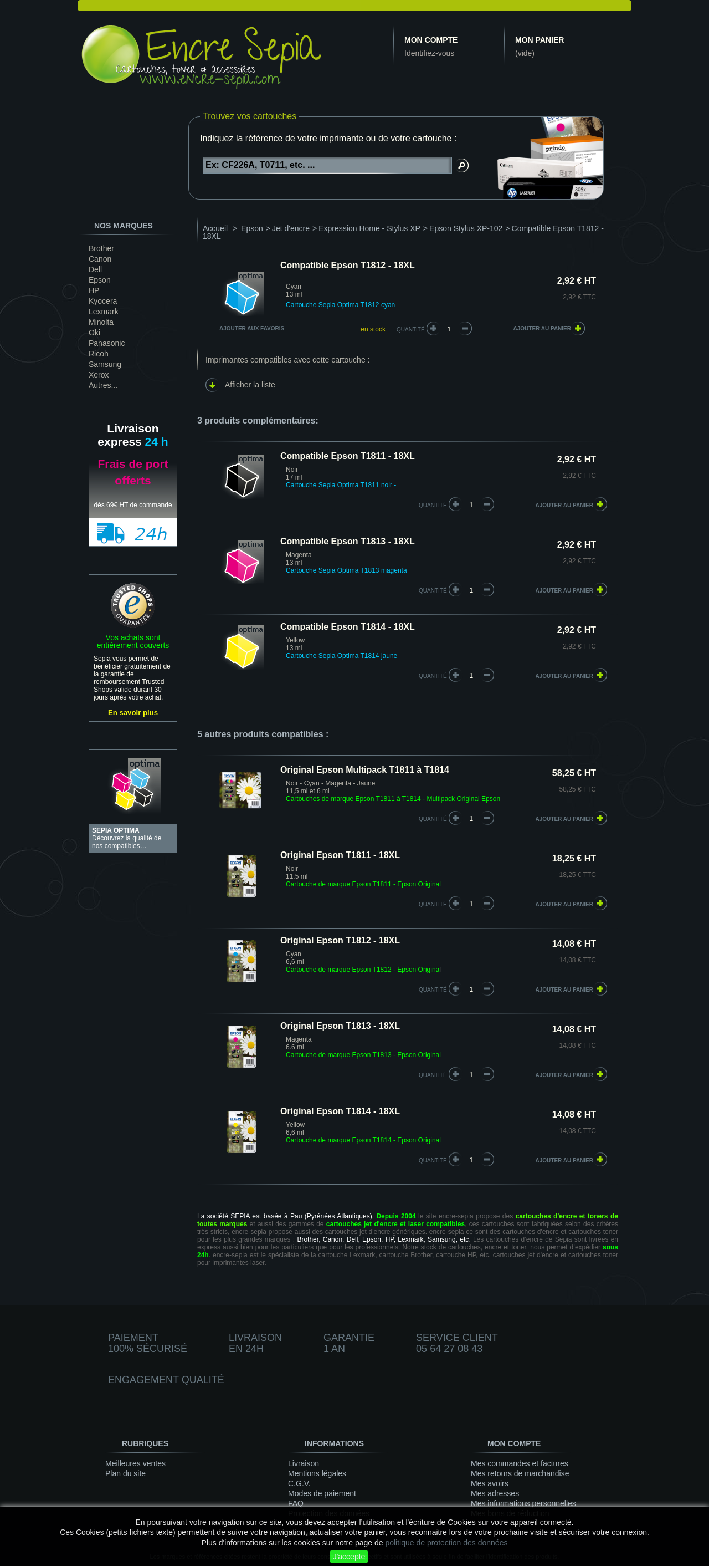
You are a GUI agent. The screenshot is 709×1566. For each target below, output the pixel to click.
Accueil (215, 228)
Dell (95, 269)
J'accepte (349, 1556)
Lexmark (104, 311)
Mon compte (431, 39)
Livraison (303, 1463)
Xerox (99, 374)
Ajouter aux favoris (251, 328)
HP (94, 290)
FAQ (296, 1503)
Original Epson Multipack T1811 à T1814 (364, 769)
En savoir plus (133, 712)
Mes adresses (495, 1493)
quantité (433, 505)
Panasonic (107, 343)
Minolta (101, 322)
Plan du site (125, 1473)
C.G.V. (299, 1483)
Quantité (411, 330)
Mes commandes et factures (519, 1463)
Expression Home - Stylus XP (369, 228)
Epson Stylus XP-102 (465, 228)
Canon (100, 258)
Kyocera (103, 301)
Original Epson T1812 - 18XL (340, 940)
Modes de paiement (322, 1493)
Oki (94, 332)
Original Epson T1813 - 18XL (340, 1026)
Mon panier (539, 39)
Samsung (105, 364)
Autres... (103, 385)
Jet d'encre (291, 228)
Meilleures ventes (135, 1463)
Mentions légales (317, 1473)
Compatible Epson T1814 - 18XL (347, 626)
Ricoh (99, 353)
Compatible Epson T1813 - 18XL (347, 541)
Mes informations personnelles (523, 1503)
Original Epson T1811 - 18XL (340, 855)
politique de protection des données (446, 1542)
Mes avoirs (489, 1483)
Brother (101, 248)
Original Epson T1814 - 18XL (340, 1111)
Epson (100, 280)
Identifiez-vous (429, 53)
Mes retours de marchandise (520, 1473)
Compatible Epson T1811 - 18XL (347, 456)
